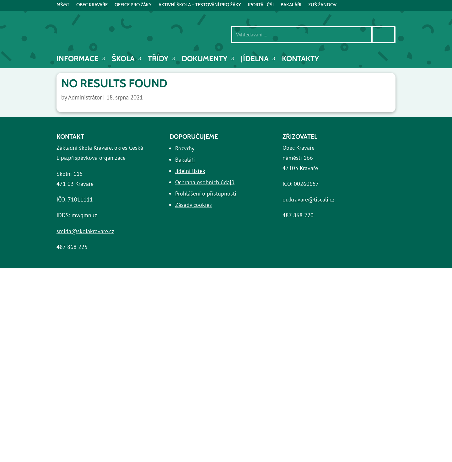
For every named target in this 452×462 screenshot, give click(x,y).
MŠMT (62, 5)
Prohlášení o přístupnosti (205, 193)
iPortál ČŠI (261, 5)
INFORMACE (77, 59)
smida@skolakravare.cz (85, 231)
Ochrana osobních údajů (204, 182)
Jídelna (255, 59)
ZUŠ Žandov (322, 5)
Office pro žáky (133, 5)
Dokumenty (205, 59)
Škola (123, 59)
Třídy (158, 59)
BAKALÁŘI (291, 5)
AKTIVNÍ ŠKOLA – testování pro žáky (200, 5)
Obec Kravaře (92, 5)
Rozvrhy (184, 148)
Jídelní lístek (190, 171)
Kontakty (300, 59)
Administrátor (85, 97)
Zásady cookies (193, 204)
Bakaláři (185, 159)
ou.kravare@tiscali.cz (308, 199)
